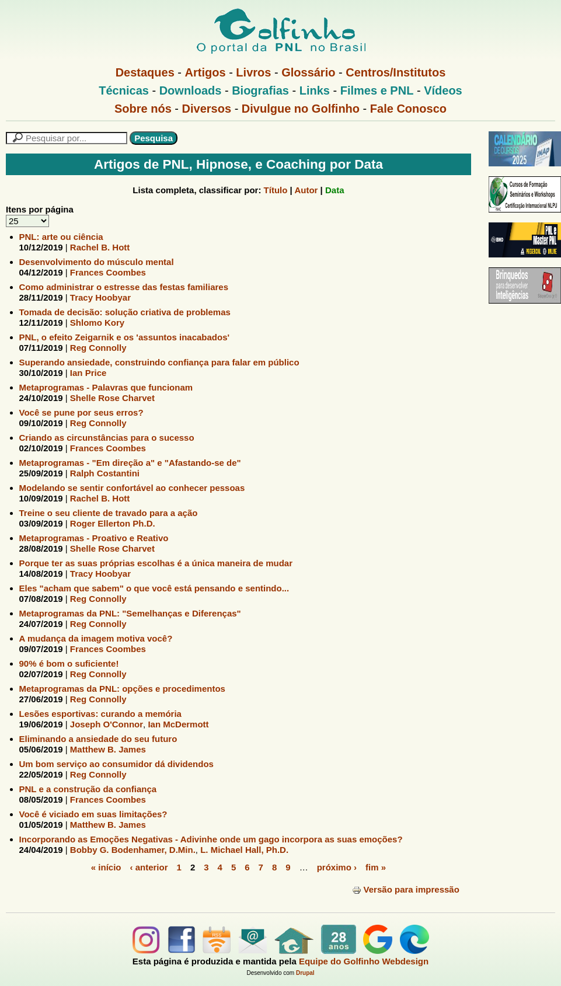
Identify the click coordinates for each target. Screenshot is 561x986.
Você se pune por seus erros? (81, 412)
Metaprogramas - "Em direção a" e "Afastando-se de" (130, 463)
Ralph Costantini (105, 473)
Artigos (205, 72)
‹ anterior (149, 867)
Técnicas (124, 90)
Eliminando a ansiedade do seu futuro (98, 739)
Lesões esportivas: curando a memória (100, 714)
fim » (375, 867)
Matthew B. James (108, 749)
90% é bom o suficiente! (69, 663)
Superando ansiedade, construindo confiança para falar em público (159, 362)
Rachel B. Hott (100, 247)
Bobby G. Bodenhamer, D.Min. (133, 850)
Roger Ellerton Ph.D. (112, 523)
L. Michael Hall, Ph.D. (244, 850)
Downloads (190, 90)
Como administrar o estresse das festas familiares (124, 287)
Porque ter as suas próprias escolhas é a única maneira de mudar (156, 563)
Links (314, 90)
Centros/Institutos (395, 72)
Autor (306, 190)
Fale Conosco (408, 108)
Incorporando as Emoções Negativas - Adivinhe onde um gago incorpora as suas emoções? (211, 839)
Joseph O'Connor (106, 724)
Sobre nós (143, 108)
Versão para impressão (405, 889)
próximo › (337, 867)
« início (106, 867)
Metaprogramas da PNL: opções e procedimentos (122, 689)
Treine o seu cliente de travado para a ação (108, 513)
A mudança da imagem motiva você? (96, 638)
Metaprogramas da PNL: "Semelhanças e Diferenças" (130, 613)
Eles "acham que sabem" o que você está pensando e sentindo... (154, 588)
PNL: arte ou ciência (61, 237)
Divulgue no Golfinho (301, 108)
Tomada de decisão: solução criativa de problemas (125, 312)
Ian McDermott (178, 724)
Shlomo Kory (97, 322)
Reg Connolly (98, 348)
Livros (253, 72)
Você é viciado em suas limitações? (93, 814)
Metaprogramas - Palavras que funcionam (106, 387)
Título (276, 190)
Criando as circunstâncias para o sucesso (106, 438)
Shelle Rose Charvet (112, 398)
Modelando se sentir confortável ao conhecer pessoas (132, 488)
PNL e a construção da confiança (88, 789)
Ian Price (88, 373)
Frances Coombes (108, 272)
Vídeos (443, 90)
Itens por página (40, 209)
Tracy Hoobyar (100, 297)
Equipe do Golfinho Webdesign (363, 961)
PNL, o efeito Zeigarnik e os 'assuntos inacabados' (124, 337)
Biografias (260, 90)
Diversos (207, 108)
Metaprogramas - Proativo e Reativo (94, 538)
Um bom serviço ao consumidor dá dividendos (116, 764)
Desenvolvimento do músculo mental (96, 262)
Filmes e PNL (377, 90)
